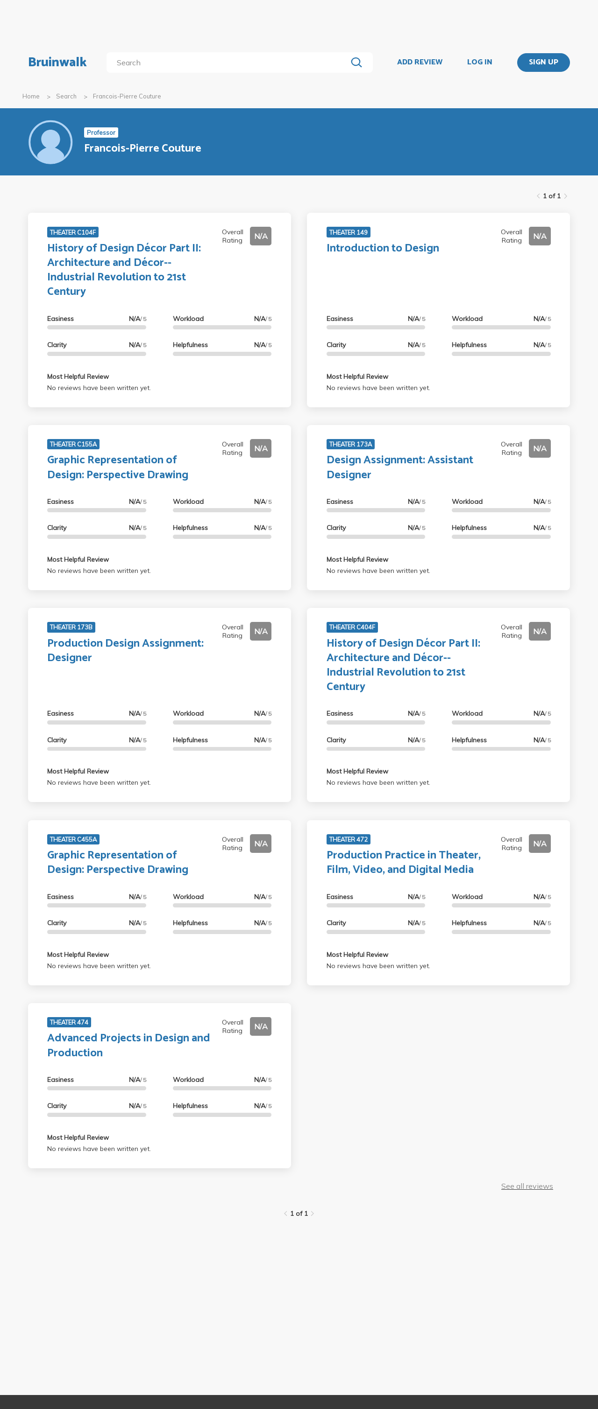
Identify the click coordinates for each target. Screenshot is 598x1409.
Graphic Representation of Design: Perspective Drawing (117, 467)
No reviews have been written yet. (99, 388)
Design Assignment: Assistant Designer (400, 467)
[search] (229, 62)
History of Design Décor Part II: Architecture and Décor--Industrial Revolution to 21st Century (124, 270)
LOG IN (479, 62)
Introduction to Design (383, 248)
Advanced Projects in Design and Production (128, 1045)
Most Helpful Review (78, 376)
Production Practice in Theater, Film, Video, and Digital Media (404, 862)
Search (66, 96)
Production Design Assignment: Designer (125, 651)
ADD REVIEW (419, 62)
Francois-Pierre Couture (127, 96)
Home (31, 96)
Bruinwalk (57, 62)
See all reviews (527, 1186)
